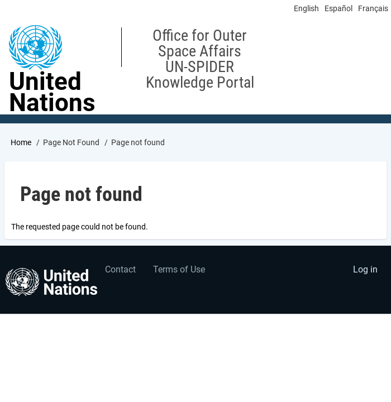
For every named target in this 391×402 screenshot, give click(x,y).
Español (338, 8)
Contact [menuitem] (120, 269)
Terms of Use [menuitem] (179, 269)
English (306, 8)
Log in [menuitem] (365, 269)
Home (21, 142)
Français (373, 8)
